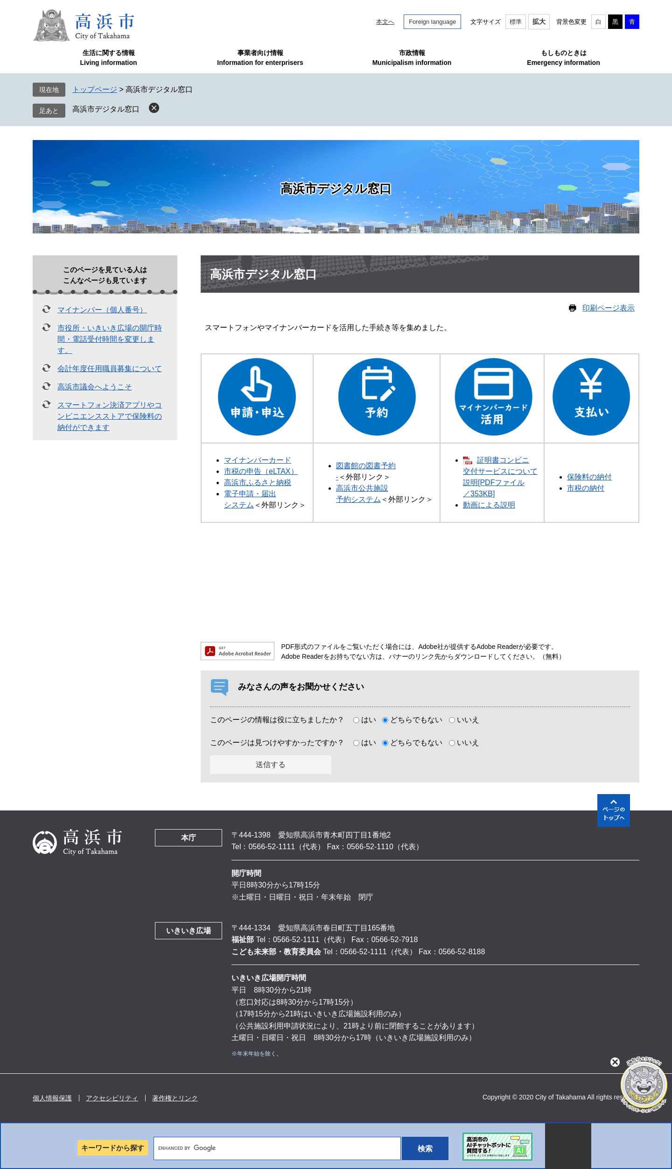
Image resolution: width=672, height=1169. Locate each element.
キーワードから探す (112, 1148)
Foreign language (432, 21)
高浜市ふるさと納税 (257, 482)
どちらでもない (416, 720)
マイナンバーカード (257, 460)
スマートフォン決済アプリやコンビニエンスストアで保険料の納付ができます (109, 416)
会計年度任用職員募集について (109, 369)
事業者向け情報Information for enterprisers (260, 57)
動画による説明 (489, 505)
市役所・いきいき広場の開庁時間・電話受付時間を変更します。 (109, 339)
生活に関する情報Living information (108, 57)
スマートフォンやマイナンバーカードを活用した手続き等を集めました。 (328, 327)
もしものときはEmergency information (563, 57)
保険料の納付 (589, 477)
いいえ (468, 720)
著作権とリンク (175, 1098)
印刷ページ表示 (608, 308)
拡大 (539, 21)
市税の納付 (585, 488)
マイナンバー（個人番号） (102, 310)
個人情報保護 (52, 1098)
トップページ (94, 89)
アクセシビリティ (112, 1098)
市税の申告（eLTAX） (261, 471)
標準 (516, 21)
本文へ (385, 21)
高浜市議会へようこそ (94, 387)
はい (368, 720)
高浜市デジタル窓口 (106, 109)
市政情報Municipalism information (412, 57)
